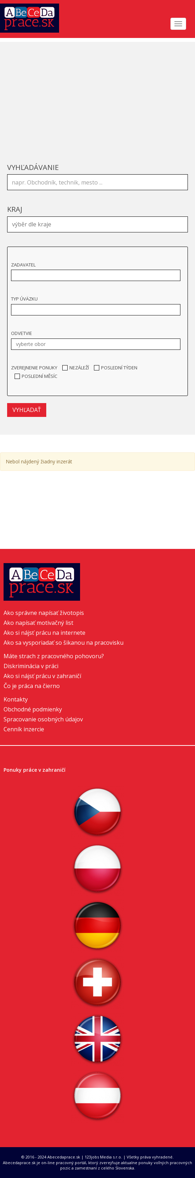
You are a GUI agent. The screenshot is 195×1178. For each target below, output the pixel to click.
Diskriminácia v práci (31, 666)
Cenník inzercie (24, 729)
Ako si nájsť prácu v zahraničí (42, 676)
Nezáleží (75, 367)
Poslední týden (115, 367)
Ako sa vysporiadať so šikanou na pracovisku (63, 642)
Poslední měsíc (36, 376)
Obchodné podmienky (33, 709)
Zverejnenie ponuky (34, 367)
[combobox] (97, 224)
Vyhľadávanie (33, 167)
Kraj (14, 209)
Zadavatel (23, 265)
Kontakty (16, 699)
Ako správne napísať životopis (44, 613)
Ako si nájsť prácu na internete (44, 633)
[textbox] (99, 224)
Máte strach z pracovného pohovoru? (54, 656)
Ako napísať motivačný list (38, 623)
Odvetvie (21, 333)
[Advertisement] (97, 91)
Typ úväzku (24, 299)
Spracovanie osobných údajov (43, 719)
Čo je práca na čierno (32, 686)
